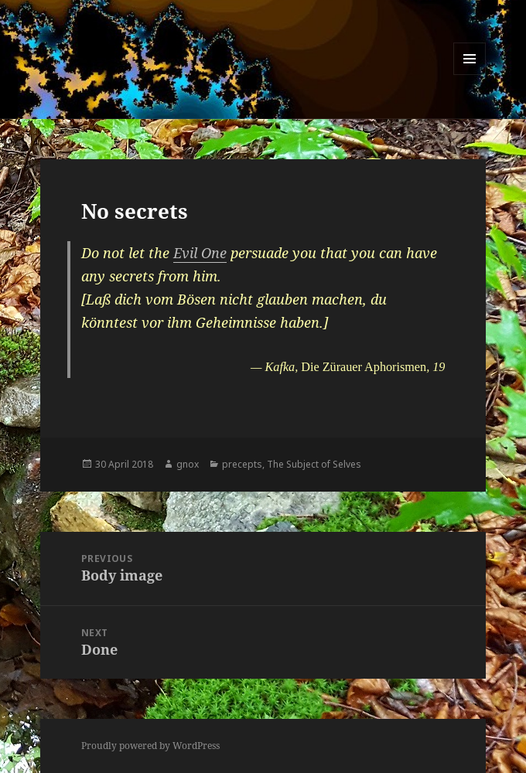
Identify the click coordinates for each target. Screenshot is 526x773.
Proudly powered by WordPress (150, 745)
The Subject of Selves (314, 464)
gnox (187, 464)
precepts (242, 464)
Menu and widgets (470, 74)
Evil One (200, 252)
